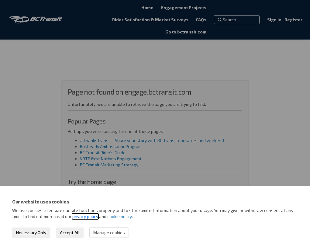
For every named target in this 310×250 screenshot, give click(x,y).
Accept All (70, 232)
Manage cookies (109, 232)
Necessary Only (31, 232)
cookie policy (119, 216)
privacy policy (85, 216)
